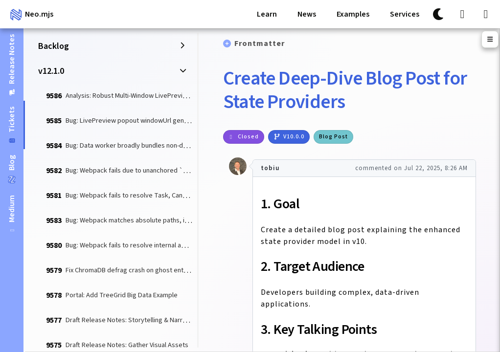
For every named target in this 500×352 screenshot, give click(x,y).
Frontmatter (259, 43)
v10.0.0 (288, 136)
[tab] (11, 214)
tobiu (270, 168)
